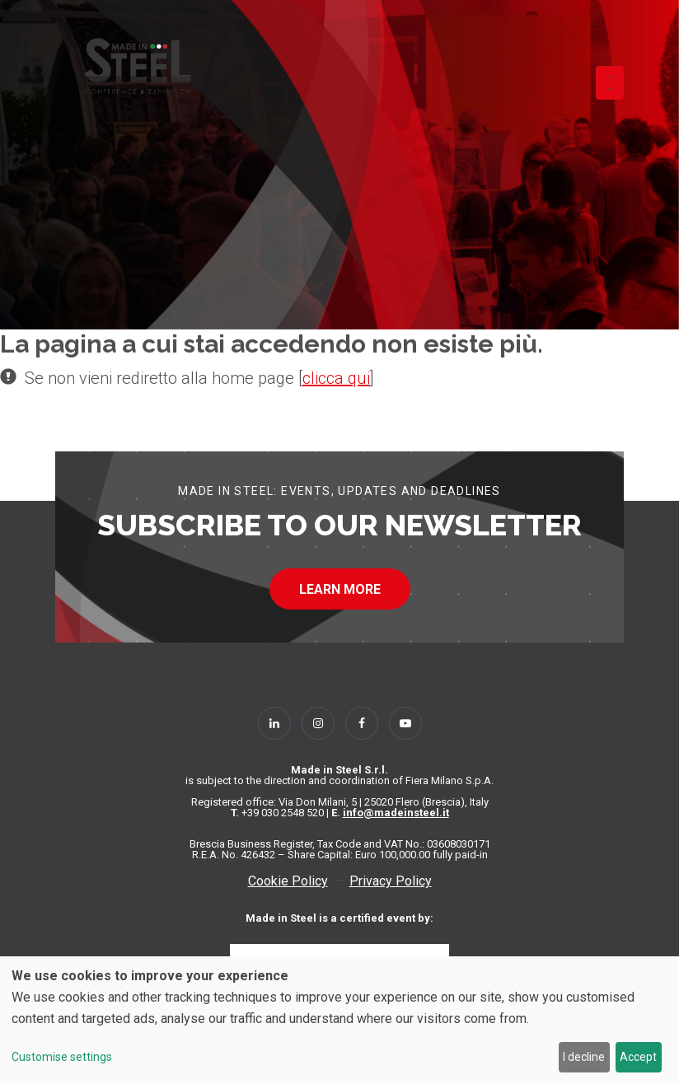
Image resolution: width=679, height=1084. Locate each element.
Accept (638, 1056)
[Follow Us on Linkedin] (274, 723)
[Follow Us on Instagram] (318, 723)
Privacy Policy (390, 881)
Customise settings (62, 1056)
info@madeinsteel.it (396, 812)
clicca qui (336, 378)
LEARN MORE (340, 589)
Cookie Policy (288, 881)
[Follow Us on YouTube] (405, 723)
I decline (584, 1056)
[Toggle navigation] (610, 83)
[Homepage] (137, 66)
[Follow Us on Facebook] (361, 723)
